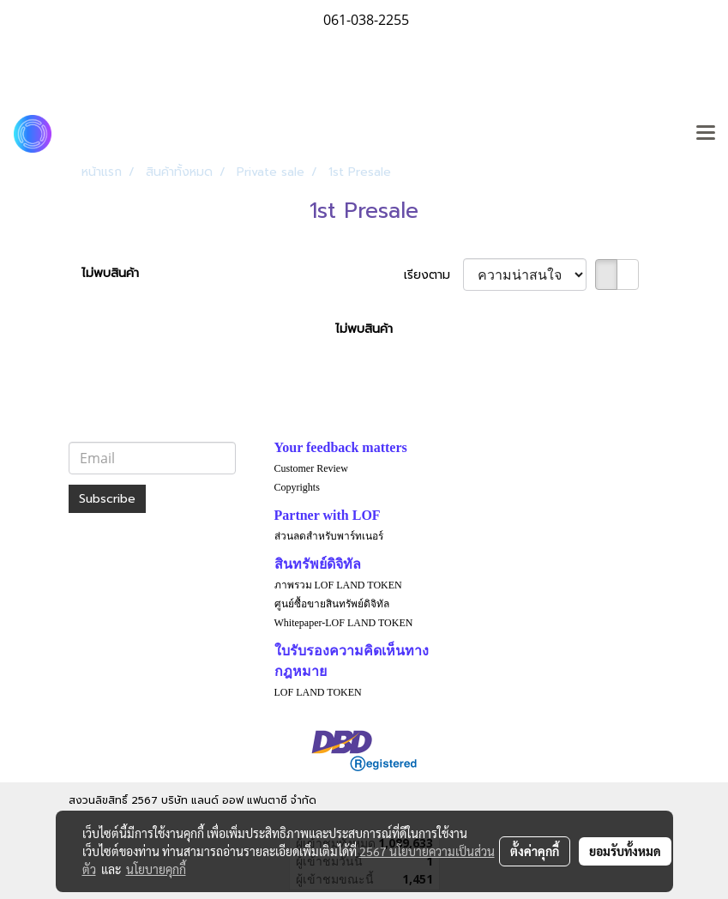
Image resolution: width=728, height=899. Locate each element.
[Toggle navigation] (706, 134)
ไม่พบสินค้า (110, 273)
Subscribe (107, 499)
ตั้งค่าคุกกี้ (534, 851)
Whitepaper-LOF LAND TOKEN (343, 623)
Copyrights (297, 487)
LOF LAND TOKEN (318, 692)
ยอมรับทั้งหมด (625, 851)
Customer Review (311, 468)
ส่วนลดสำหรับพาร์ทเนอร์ (328, 536)
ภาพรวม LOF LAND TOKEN (338, 585)
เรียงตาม (433, 275)
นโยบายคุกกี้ (156, 869)
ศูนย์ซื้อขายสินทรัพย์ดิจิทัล (331, 604)
